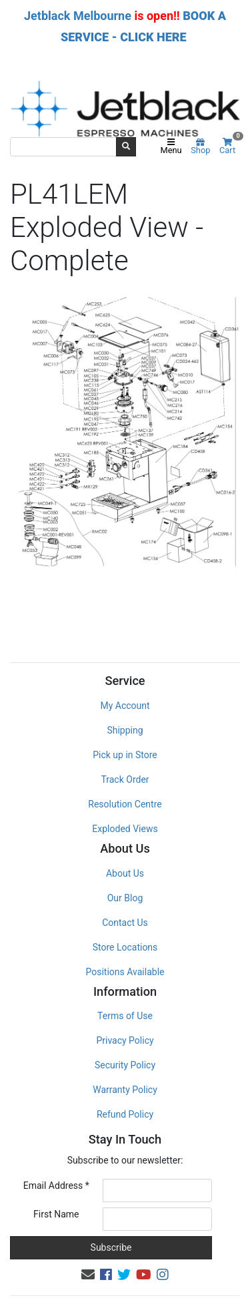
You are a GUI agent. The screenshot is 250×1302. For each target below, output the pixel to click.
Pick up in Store (125, 726)
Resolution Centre (124, 775)
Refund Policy (125, 1085)
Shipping (125, 701)
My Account (124, 677)
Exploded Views (124, 800)
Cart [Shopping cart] (229, 147)
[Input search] (63, 146)
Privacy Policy (124, 1011)
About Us (125, 844)
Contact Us (125, 894)
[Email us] (88, 1246)
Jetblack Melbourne (77, 16)
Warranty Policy (125, 1061)
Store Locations (125, 918)
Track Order (125, 751)
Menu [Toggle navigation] (171, 147)
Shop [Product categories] (200, 147)
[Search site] (126, 146)
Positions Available (125, 943)
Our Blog (125, 869)
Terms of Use (125, 987)
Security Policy (125, 1036)
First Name (56, 1185)
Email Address (56, 1157)
